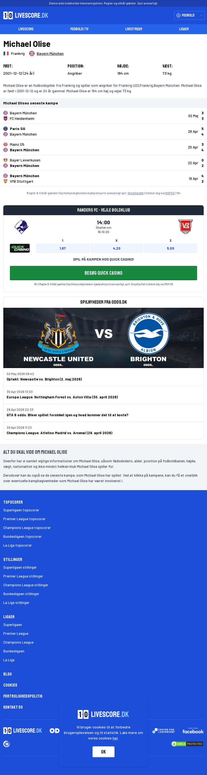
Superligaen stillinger (20, 567)
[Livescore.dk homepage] (24, 15)
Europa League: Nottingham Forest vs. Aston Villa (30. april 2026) (62, 397)
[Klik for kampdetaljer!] (103, 115)
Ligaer (184, 29)
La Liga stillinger (16, 602)
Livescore (25, 29)
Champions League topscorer (27, 527)
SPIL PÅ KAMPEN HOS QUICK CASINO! (103, 259)
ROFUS (170, 193)
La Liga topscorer (17, 545)
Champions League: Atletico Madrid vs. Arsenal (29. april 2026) (59, 433)
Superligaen (12, 624)
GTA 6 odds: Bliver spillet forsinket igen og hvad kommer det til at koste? (67, 415)
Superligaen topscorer (21, 510)
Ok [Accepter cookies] (103, 752)
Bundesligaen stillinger (21, 594)
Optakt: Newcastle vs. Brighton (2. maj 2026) (44, 379)
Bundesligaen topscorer (22, 536)
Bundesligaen (13, 651)
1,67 (63, 248)
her (115, 738)
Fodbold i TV (79, 29)
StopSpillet (136, 193)
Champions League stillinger (25, 585)
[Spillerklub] (46, 53)
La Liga (9, 660)
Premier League (15, 633)
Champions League (18, 642)
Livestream (133, 29)
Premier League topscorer (24, 519)
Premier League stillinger (23, 576)
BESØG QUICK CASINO (103, 273)
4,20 (117, 248)
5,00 (170, 248)
